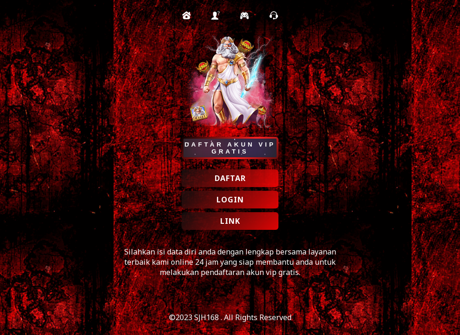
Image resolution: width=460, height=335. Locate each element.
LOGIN (230, 199)
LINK (230, 221)
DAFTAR (230, 178)
